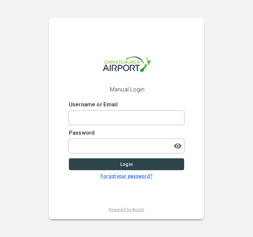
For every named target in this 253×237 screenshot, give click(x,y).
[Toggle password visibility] (177, 146)
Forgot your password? (126, 176)
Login (126, 164)
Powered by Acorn (126, 209)
